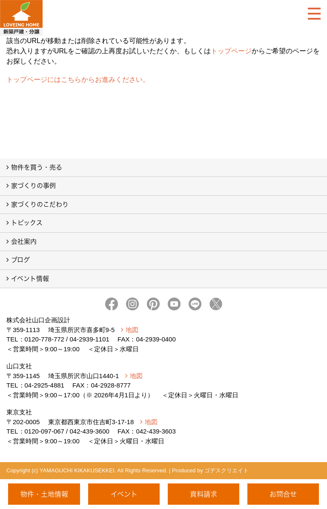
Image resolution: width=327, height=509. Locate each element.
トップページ (231, 51)
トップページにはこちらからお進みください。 (77, 79)
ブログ (20, 260)
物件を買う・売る (36, 167)
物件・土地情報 (44, 494)
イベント (124, 494)
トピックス (27, 223)
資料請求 (203, 494)
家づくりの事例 (33, 186)
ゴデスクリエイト (226, 470)
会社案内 (24, 241)
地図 (132, 329)
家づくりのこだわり (40, 204)
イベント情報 (30, 279)
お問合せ (283, 494)
